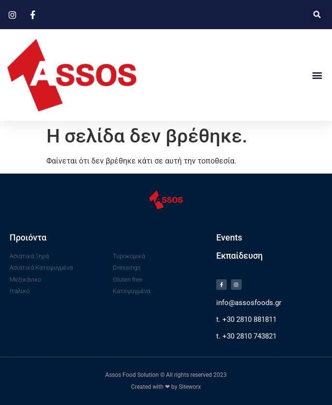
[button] (317, 14)
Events (229, 237)
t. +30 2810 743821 (246, 336)
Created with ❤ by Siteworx (166, 386)
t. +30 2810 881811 (246, 319)
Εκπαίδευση (239, 256)
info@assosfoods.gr (248, 302)
